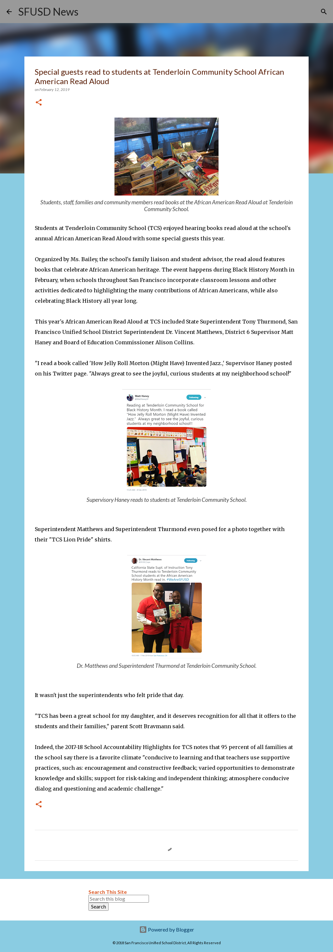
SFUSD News (48, 11)
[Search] (87, 11)
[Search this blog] (118, 899)
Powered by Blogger (166, 929)
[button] (39, 102)
